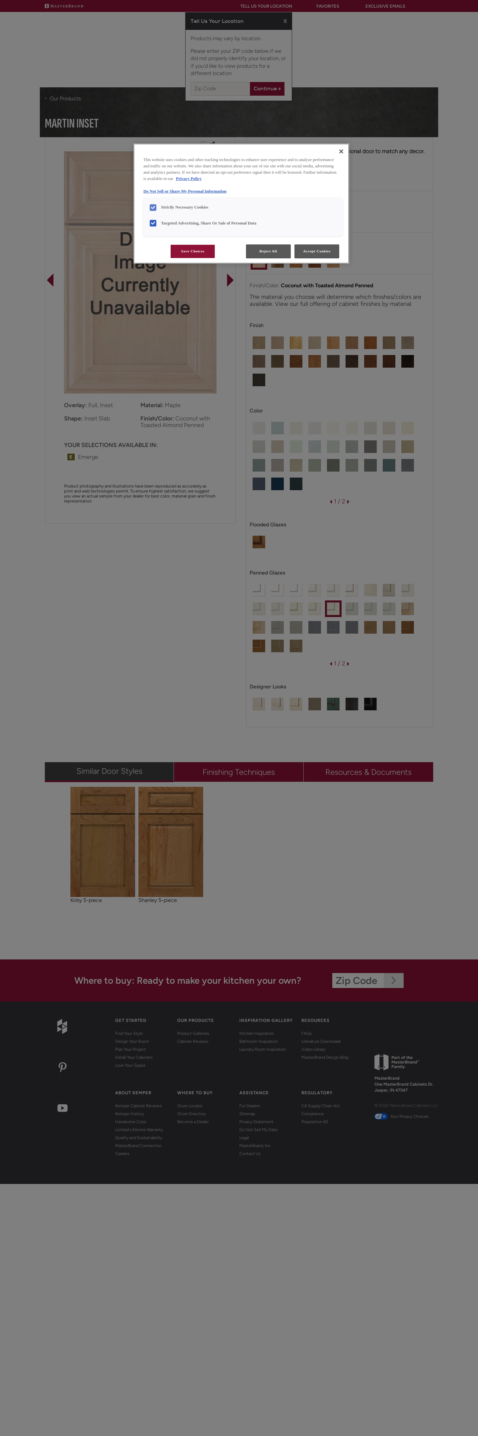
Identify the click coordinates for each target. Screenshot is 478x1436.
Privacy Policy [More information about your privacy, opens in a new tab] (188, 178)
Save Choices (192, 251)
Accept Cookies (317, 251)
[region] (241, 203)
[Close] (341, 151)
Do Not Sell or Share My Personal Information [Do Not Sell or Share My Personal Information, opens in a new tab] (184, 191)
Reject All (268, 251)
